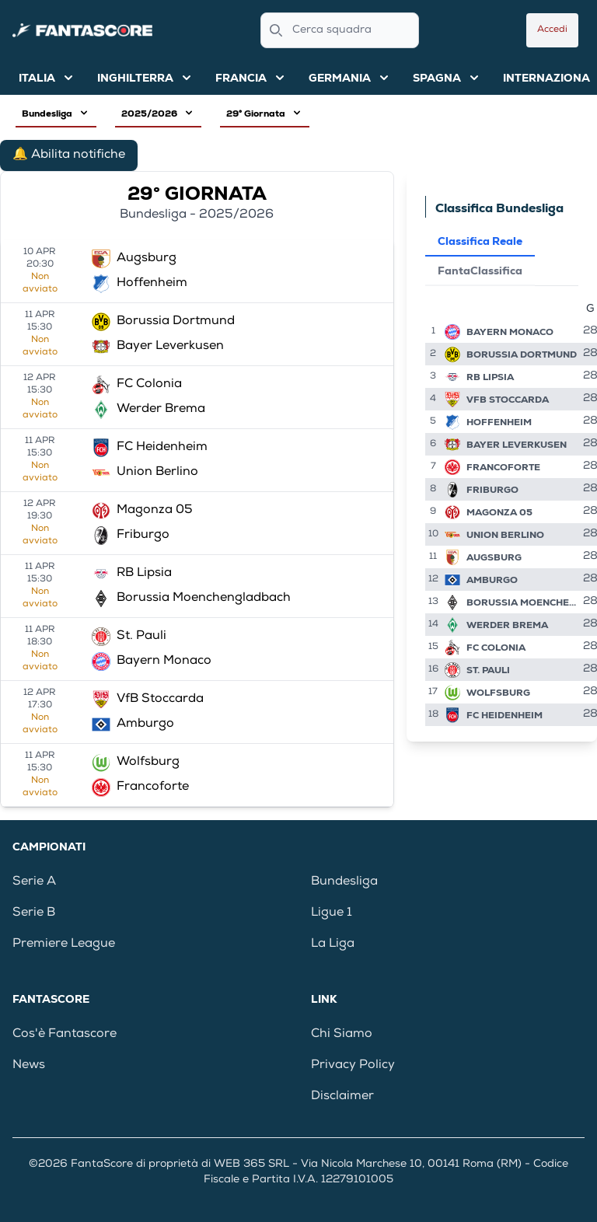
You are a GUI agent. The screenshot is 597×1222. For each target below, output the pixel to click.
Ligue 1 (331, 913)
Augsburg (494, 557)
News (28, 1066)
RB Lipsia (490, 377)
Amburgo (492, 580)
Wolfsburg (498, 692)
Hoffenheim (499, 422)
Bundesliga (344, 882)
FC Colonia (495, 647)
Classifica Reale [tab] (480, 241)
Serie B (33, 913)
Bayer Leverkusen (516, 444)
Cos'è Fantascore (64, 1034)
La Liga (332, 944)
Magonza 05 (499, 512)
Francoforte (503, 467)
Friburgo (492, 490)
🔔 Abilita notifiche (68, 155)
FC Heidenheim (504, 715)
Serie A (34, 882)
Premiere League (63, 944)
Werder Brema (507, 625)
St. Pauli (488, 670)
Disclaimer (342, 1097)
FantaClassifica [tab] (480, 271)
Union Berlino (505, 535)
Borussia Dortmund (521, 354)
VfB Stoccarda (507, 399)
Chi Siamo (341, 1034)
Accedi (552, 30)
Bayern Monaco (509, 332)
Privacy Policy (353, 1066)
